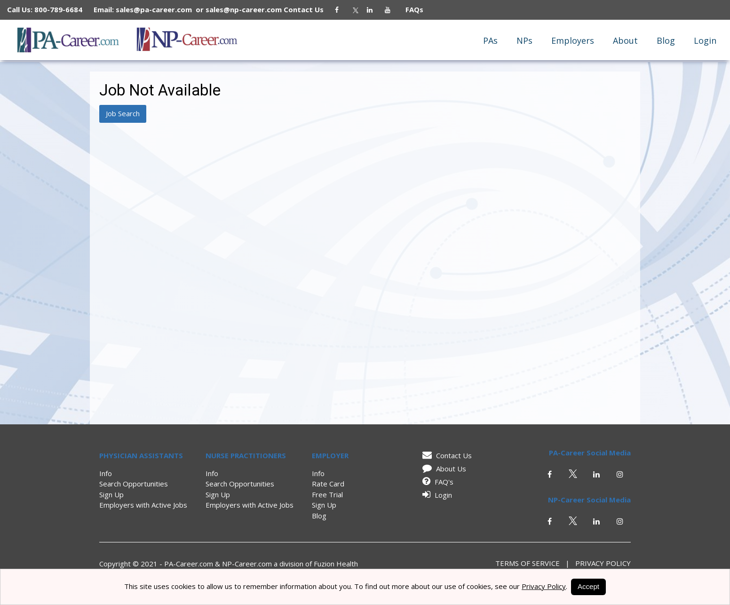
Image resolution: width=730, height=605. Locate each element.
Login (705, 40)
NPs (524, 40)
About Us (442, 468)
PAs (490, 40)
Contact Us (308, 9)
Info (105, 473)
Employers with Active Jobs (143, 504)
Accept (588, 586)
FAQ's (436, 481)
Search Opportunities (133, 483)
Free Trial (327, 494)
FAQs (410, 9)
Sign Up (111, 494)
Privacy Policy (600, 563)
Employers (572, 40)
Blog (666, 40)
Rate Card (328, 483)
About (625, 40)
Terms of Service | (532, 563)
